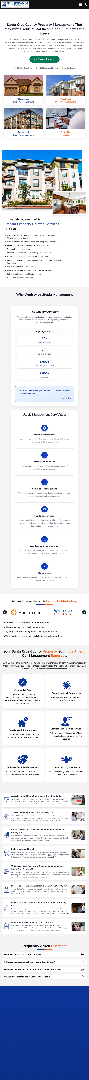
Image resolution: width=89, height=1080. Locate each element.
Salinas (10, 1073)
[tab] (25, 1039)
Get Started (56, 1057)
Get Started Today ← (44, 59)
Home (4, 1073)
